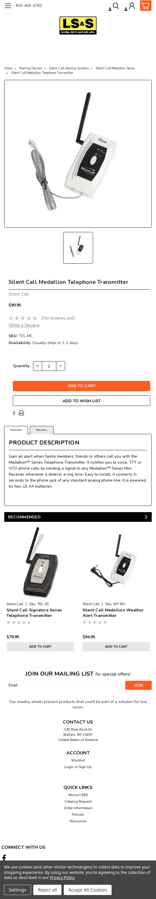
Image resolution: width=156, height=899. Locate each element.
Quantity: (21, 366)
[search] (114, 6)
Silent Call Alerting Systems (69, 68)
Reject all (47, 890)
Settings (17, 890)
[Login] (130, 6)
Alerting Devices (30, 68)
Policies (78, 814)
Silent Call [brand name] (15, 604)
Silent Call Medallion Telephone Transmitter (42, 73)
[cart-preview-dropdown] (144, 5)
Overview (16, 430)
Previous (140, 517)
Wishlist (78, 760)
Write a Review (24, 325)
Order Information (78, 808)
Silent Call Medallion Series (115, 68)
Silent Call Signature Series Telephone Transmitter (34, 612)
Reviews (41, 430)
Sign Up (85, 767)
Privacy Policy (62, 877)
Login (68, 767)
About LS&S (78, 795)
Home (8, 68)
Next (146, 517)
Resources (78, 821)
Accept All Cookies (87, 890)
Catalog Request (78, 801)
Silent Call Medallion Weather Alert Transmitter (113, 612)
